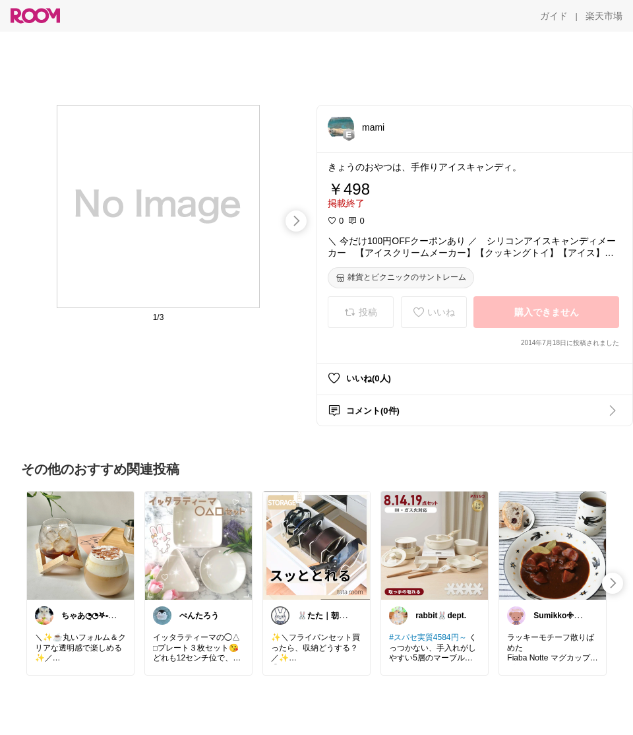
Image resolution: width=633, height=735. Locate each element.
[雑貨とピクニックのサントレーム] (401, 277)
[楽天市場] (604, 16)
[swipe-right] (296, 221)
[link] (80, 545)
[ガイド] (554, 16)
